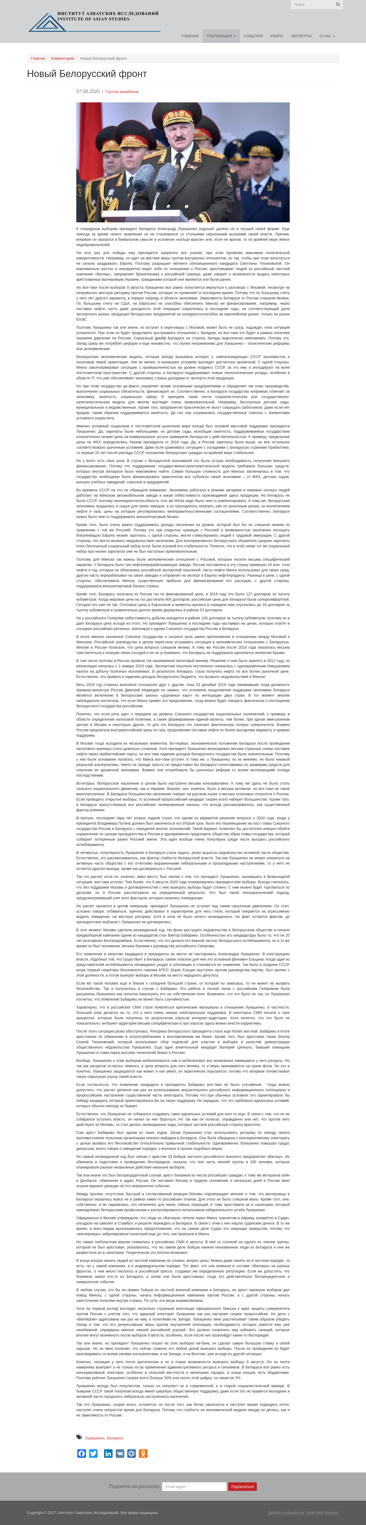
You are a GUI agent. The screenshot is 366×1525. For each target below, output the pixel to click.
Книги (277, 36)
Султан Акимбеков (122, 92)
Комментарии (62, 58)
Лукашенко (94, 1438)
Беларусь (115, 1438)
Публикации (221, 36)
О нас (327, 36)
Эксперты (301, 36)
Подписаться (242, 1486)
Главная (189, 36)
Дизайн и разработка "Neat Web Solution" (303, 1513)
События (253, 36)
